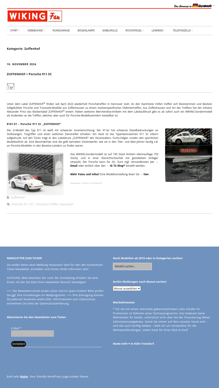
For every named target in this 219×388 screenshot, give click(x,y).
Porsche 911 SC (22, 204)
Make (24, 376)
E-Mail (16, 328)
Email (73, 166)
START (14, 30)
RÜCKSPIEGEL (134, 30)
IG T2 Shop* (117, 166)
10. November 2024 (21, 64)
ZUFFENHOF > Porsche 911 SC (29, 74)
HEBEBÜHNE (35, 30)
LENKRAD (157, 30)
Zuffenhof (18, 197)
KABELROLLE (110, 30)
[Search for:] (132, 266)
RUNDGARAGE (61, 30)
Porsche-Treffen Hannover (54, 204)
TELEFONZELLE (182, 30)
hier (146, 174)
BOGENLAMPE (86, 30)
